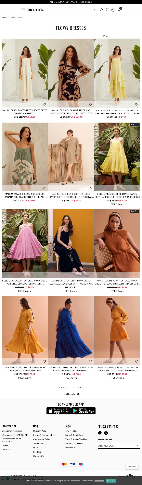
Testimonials (70, 447)
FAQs (35, 447)
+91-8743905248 (20, 435)
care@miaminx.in (14, 431)
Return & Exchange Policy (44, 435)
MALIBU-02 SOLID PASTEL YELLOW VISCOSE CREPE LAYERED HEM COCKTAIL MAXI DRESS (117, 112)
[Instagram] (106, 433)
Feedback (37, 452)
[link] (101, 10)
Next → (81, 387)
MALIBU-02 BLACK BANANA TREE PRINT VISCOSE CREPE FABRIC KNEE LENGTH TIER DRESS (71, 112)
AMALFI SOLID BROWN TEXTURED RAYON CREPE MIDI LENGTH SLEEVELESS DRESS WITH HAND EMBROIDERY (117, 282)
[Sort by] (106, 36)
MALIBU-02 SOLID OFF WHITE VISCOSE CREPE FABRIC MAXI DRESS (24, 111)
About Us (6, 449)
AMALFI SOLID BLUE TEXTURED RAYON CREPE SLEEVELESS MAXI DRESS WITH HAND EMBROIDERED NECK (71, 369)
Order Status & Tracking (76, 439)
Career (5, 445)
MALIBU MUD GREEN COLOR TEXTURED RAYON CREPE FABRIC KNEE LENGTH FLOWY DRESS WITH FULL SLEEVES (71, 195)
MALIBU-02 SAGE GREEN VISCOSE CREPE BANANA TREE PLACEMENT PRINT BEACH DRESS (25, 195)
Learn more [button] (99, 480)
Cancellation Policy (41, 439)
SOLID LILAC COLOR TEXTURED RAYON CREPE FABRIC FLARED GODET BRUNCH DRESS (24, 282)
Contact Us (38, 456)
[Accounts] (113, 10)
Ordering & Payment (74, 443)
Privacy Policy (71, 431)
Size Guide (38, 443)
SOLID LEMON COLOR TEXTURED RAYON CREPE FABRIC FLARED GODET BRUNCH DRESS (117, 195)
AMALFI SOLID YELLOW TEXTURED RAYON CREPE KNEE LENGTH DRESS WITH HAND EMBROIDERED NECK (117, 369)
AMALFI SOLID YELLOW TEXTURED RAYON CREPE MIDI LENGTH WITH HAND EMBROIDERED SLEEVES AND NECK (24, 369)
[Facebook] (100, 433)
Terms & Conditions (74, 435)
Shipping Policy (40, 431)
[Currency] (95, 10)
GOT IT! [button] (111, 480)
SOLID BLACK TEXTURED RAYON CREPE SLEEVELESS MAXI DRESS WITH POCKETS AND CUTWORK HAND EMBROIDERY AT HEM (71, 282)
